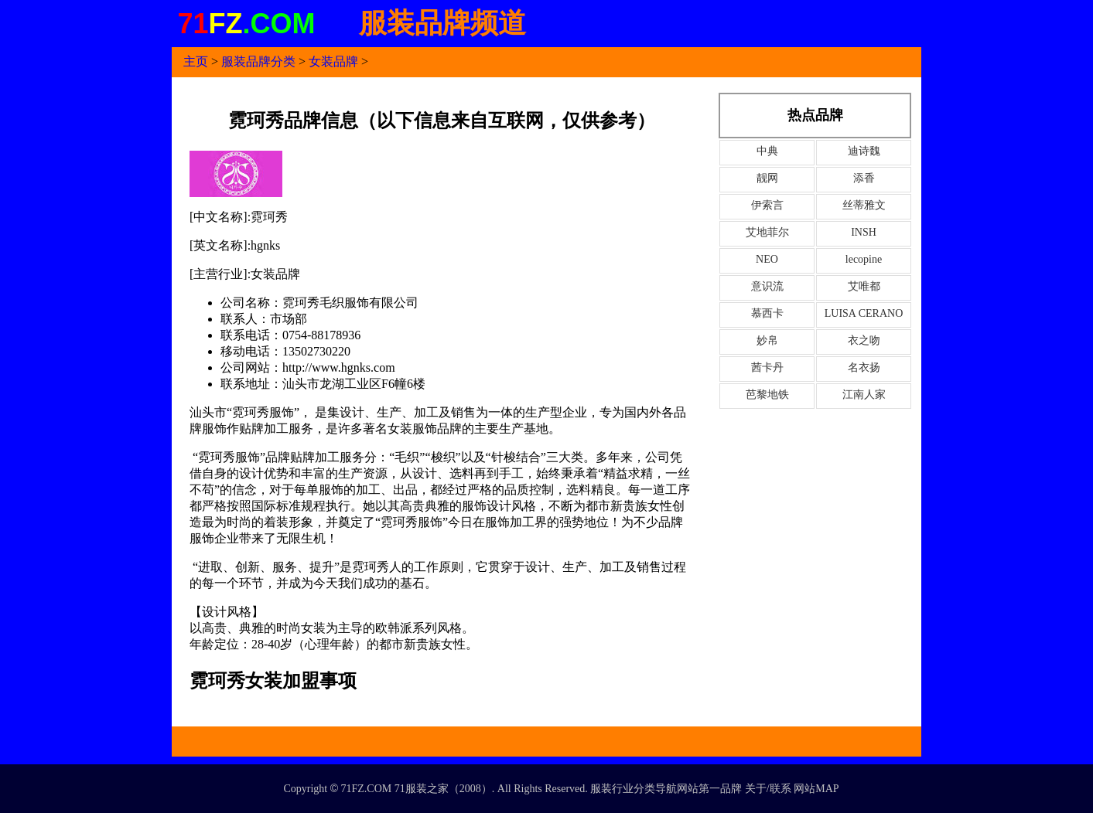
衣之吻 (864, 340)
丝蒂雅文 (864, 205)
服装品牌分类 (258, 61)
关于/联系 (768, 788)
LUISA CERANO (864, 313)
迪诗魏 (864, 151)
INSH (863, 232)
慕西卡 (767, 313)
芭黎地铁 (767, 394)
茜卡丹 (767, 367)
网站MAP (816, 788)
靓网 (767, 178)
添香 (864, 178)
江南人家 (864, 394)
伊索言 (767, 205)
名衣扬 (864, 367)
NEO (767, 259)
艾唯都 (864, 286)
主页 (195, 61)
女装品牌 (333, 61)
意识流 (767, 286)
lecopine (863, 259)
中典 (767, 151)
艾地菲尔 (767, 232)
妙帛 (767, 340)
